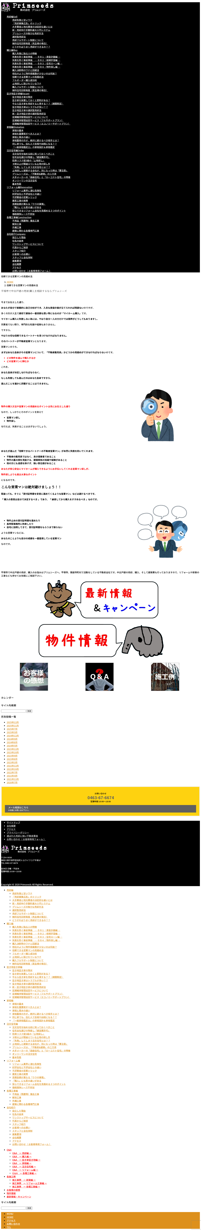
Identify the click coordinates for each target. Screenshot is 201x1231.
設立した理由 (19, 237)
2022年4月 (12, 775)
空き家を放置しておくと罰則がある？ (31, 100)
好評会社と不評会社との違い (26, 194)
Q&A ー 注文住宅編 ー (24, 1166)
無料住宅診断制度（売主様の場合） (30, 43)
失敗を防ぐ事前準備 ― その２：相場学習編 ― (36, 60)
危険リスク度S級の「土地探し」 (28, 160)
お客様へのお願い (21, 254)
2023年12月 (13, 749)
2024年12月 (13, 735)
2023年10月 (13, 752)
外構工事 (16, 227)
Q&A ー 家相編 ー (22, 1163)
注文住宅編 (12, 1023)
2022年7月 (12, 772)
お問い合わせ (13, 1223)
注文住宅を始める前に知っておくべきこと (33, 153)
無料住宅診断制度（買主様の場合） (30, 90)
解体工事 (16, 224)
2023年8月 (12, 759)
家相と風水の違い (21, 137)
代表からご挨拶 (20, 247)
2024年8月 (12, 742)
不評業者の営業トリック (24, 197)
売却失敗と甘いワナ (22, 20)
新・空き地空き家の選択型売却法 (29, 113)
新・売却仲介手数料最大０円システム (31, 30)
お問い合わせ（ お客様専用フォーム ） (31, 270)
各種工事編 (12, 1090)
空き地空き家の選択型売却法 (26, 110)
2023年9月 (12, 755)
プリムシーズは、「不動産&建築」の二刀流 (34, 173)
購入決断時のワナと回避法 (25, 70)
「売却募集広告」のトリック (26, 23)
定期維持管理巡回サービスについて (30, 117)
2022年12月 (13, 765)
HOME (10, 1217)
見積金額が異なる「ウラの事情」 (29, 204)
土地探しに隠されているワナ (26, 83)
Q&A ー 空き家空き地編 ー (26, 1159)
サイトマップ (13, 822)
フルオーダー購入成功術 (24, 80)
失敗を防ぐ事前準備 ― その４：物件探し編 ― (36, 66)
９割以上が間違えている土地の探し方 (31, 163)
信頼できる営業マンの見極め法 (28, 76)
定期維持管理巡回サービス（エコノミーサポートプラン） (41, 123)
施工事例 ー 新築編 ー (24, 1180)
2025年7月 (12, 729)
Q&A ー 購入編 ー (22, 1156)
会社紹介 (11, 1107)
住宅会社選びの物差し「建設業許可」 (31, 157)
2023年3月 (12, 762)
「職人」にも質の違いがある (26, 207)
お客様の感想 (13, 1190)
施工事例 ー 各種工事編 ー (26, 1186)
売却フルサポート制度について (28, 40)
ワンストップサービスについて (28, 244)
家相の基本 (17, 130)
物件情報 (11, 1193)
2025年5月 (12, 732)
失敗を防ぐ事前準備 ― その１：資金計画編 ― (36, 56)
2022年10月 (13, 769)
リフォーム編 (13, 1060)
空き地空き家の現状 (22, 97)
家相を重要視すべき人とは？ (26, 133)
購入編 (10, 923)
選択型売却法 (19, 36)
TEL (9, 1227)
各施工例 (11, 1176)
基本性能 (16, 183)
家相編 (10, 1000)
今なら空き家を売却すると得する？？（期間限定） (38, 103)
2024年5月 (12, 745)
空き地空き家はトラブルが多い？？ (30, 107)
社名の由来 (17, 240)
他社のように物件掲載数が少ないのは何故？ (34, 73)
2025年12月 (13, 722)
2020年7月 (12, 782)
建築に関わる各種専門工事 (25, 230)
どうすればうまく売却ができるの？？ (31, 46)
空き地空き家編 (14, 967)
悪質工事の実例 (20, 200)
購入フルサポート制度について (28, 86)
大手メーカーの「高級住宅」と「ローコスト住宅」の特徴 (41, 177)
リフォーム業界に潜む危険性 (26, 190)
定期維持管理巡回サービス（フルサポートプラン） (38, 120)
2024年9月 (12, 739)
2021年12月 (13, 779)
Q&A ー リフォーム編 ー (25, 1169)
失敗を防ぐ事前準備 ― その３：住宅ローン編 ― (37, 63)
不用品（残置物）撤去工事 (25, 220)
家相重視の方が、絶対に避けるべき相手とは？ (35, 140)
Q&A (9, 1149)
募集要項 (16, 260)
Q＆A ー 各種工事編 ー (24, 1173)
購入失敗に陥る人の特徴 (24, 53)
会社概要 (16, 264)
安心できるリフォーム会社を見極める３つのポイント (39, 210)
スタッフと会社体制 (22, 257)
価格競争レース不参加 (23, 214)
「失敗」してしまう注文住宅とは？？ (31, 167)
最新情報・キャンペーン (19, 1196)
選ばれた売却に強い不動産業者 (22, 835)
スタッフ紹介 (19, 250)
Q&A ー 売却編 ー (22, 1153)
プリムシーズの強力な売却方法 (27, 33)
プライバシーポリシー (18, 832)
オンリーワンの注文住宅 (24, 180)
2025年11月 (13, 725)
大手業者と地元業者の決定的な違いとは (32, 26)
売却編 (10, 890)
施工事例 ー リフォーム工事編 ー (29, 1183)
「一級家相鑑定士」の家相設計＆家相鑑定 (33, 147)
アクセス (16, 267)
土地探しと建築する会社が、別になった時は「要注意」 (40, 170)
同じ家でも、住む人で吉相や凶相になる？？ (34, 143)
